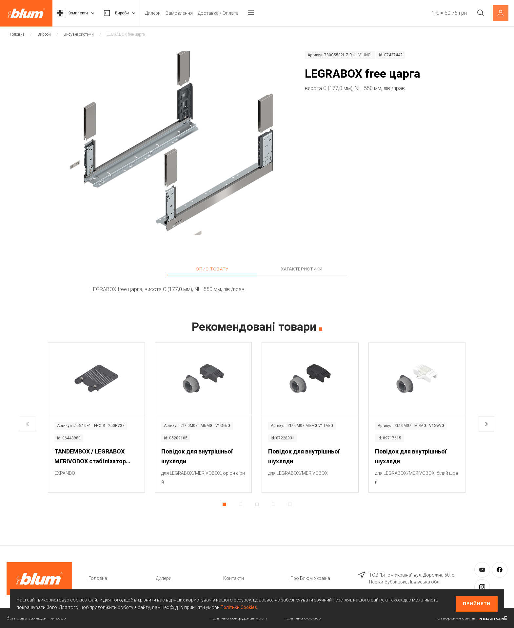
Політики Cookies (239, 607)
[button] (486, 424)
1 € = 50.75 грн (447, 13)
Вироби (126, 13)
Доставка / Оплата (227, 13)
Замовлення (188, 13)
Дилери (161, 13)
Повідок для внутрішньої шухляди (197, 456)
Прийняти (476, 603)
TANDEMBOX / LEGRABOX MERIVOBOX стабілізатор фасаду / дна (90, 457)
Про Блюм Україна (310, 578)
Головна (17, 34)
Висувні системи (79, 34)
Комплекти (78, 13)
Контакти (233, 578)
